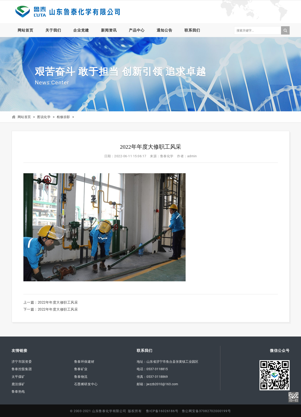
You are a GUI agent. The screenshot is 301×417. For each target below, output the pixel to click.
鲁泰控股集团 (22, 369)
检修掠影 (63, 117)
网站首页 (25, 30)
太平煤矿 (18, 377)
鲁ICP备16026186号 (162, 411)
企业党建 (81, 30)
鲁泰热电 (18, 391)
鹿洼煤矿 (18, 384)
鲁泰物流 (81, 377)
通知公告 (164, 30)
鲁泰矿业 (81, 369)
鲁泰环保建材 (84, 361)
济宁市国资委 (22, 361)
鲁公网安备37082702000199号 (206, 411)
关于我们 (53, 30)
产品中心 (137, 30)
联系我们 (192, 30)
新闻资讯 (109, 30)
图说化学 (44, 117)
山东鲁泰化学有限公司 (67, 12)
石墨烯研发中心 (86, 384)
